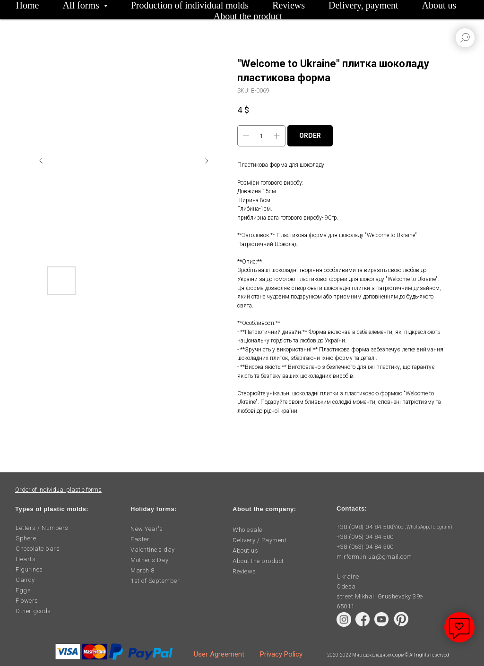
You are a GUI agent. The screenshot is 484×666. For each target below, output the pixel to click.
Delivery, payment (363, 5)
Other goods (33, 611)
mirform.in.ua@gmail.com (374, 556)
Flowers (27, 600)
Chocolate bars (38, 548)
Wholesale (247, 529)
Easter (139, 539)
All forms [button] (82, 5)
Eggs (23, 590)
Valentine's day (152, 549)
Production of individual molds (190, 5)
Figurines (29, 569)
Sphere (26, 538)
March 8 (142, 570)
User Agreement (219, 654)
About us (439, 5)
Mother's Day (149, 560)
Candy (25, 579)
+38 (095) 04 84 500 (365, 536)
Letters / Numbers (42, 527)
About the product (248, 16)
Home (27, 5)
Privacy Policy (281, 654)
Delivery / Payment (259, 540)
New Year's (146, 528)
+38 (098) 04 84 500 (365, 526)
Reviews (288, 5)
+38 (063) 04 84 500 (365, 546)
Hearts (25, 559)
